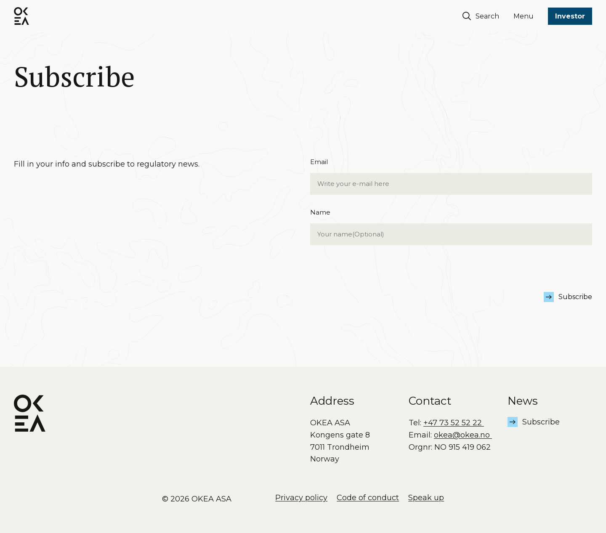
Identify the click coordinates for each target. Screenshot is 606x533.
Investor (570, 16)
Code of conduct (368, 497)
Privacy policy (301, 497)
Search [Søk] (480, 16)
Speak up (426, 497)
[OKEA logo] (21, 16)
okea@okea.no (463, 435)
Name (451, 227)
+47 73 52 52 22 (453, 422)
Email (451, 176)
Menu (523, 16)
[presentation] (374, 275)
